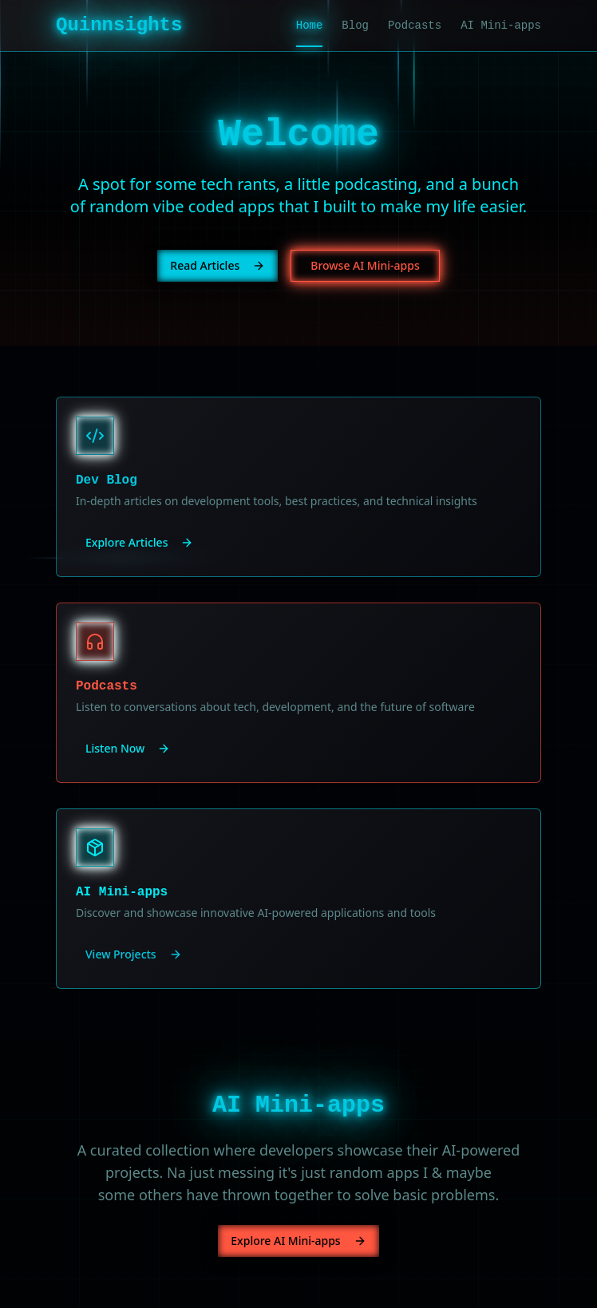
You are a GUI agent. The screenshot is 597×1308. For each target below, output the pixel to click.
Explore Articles (139, 542)
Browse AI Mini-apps (364, 265)
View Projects (133, 954)
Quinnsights (119, 25)
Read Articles (217, 265)
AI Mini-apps (501, 25)
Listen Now (127, 748)
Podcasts (414, 25)
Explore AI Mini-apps (298, 1240)
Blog (355, 25)
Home (309, 26)
